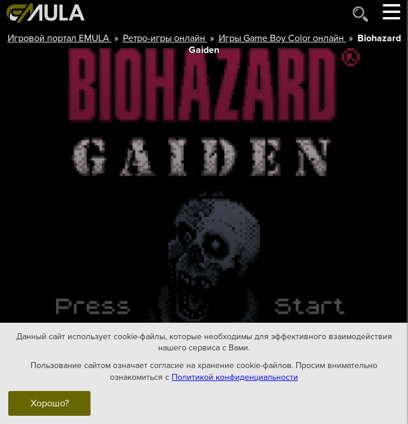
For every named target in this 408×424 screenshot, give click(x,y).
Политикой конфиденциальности (235, 377)
